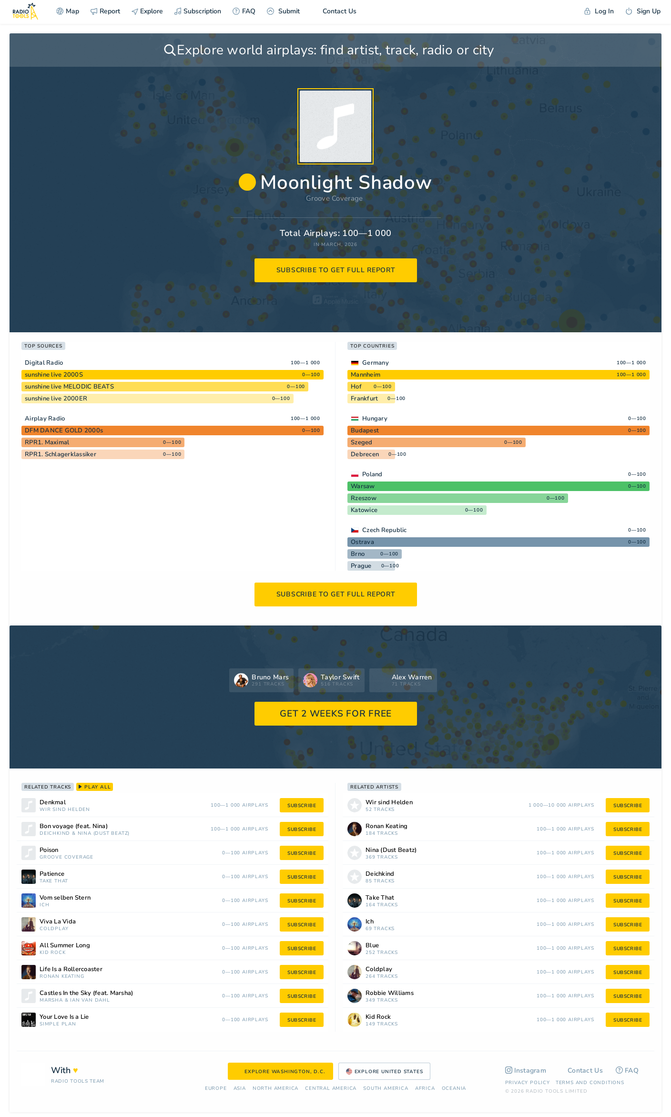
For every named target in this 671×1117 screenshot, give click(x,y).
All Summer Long (65, 945)
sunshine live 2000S (54, 374)
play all (95, 787)
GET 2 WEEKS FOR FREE (336, 713)
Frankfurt (364, 398)
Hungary (374, 418)
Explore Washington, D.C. (280, 1071)
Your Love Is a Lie (64, 1017)
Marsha (51, 1000)
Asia (240, 1088)
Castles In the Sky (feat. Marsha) (86, 993)
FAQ (244, 11)
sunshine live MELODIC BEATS (69, 386)
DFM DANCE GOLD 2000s (64, 430)
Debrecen (365, 454)
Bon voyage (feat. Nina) (74, 826)
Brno (358, 554)
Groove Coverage (334, 198)
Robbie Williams (390, 993)
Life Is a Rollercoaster (71, 969)
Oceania (454, 1088)
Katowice (364, 510)
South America (385, 1088)
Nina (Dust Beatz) (104, 833)
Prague (361, 566)
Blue (372, 945)
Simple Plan (58, 1024)
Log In (599, 11)
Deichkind (55, 833)
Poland (372, 474)
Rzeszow (363, 498)
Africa (425, 1088)
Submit (283, 11)
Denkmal (53, 802)
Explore (147, 11)
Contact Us (333, 11)
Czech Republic (384, 530)
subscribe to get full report (336, 270)
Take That (54, 881)
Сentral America (330, 1088)
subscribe (301, 805)
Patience (52, 874)
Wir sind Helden (65, 809)
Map (67, 11)
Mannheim (365, 374)
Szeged (362, 442)
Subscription (197, 11)
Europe (216, 1088)
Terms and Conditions (590, 1082)
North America (275, 1088)
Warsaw (363, 486)
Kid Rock (52, 952)
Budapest (365, 430)
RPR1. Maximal (47, 442)
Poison (49, 850)
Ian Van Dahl (90, 1000)
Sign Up (643, 11)
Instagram (526, 1070)
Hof (356, 386)
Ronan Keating (62, 976)
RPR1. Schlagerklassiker (60, 454)
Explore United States (384, 1071)
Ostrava (362, 542)
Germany (375, 363)
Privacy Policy (527, 1082)
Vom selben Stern (65, 898)
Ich (44, 905)
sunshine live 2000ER (56, 398)
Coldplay (54, 929)
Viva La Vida (58, 921)
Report (105, 11)
